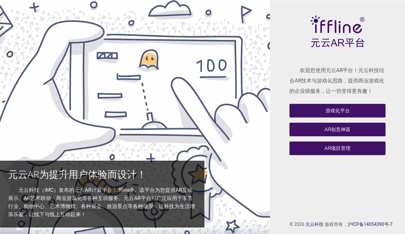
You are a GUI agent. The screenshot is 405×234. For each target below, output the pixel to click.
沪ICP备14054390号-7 (370, 224)
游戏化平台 (337, 110)
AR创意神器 (338, 129)
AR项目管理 (338, 148)
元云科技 (314, 224)
